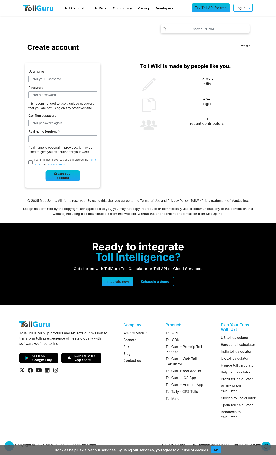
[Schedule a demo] (155, 281)
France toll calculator (238, 365)
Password (35, 87)
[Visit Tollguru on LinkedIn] (47, 370)
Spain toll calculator (237, 405)
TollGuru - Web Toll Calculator (181, 361)
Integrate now (117, 281)
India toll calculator (236, 351)
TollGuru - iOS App (181, 378)
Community (122, 8)
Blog (127, 353)
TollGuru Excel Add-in (183, 371)
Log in (241, 8)
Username (36, 71)
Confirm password (42, 115)
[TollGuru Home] (38, 8)
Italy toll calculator (236, 372)
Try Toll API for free (211, 8)
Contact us (132, 360)
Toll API (172, 333)
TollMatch (174, 398)
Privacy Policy (56, 164)
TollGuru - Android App (184, 385)
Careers (129, 340)
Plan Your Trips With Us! (235, 327)
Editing (245, 45)
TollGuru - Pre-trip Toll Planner (184, 349)
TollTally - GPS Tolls (182, 391)
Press (127, 347)
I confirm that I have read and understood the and (65, 162)
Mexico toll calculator (238, 398)
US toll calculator (234, 337)
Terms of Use (150, 201)
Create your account (63, 175)
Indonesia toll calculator (231, 414)
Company (132, 325)
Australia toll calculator (231, 388)
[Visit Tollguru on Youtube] (39, 370)
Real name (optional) (44, 131)
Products (174, 325)
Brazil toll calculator (237, 379)
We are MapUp (135, 333)
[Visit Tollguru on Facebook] (30, 370)
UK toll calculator (234, 358)
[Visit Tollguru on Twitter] (22, 370)
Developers (164, 8)
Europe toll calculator (238, 344)
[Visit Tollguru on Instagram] (55, 370)
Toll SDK (172, 340)
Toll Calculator (76, 8)
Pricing (143, 8)
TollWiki (100, 8)
